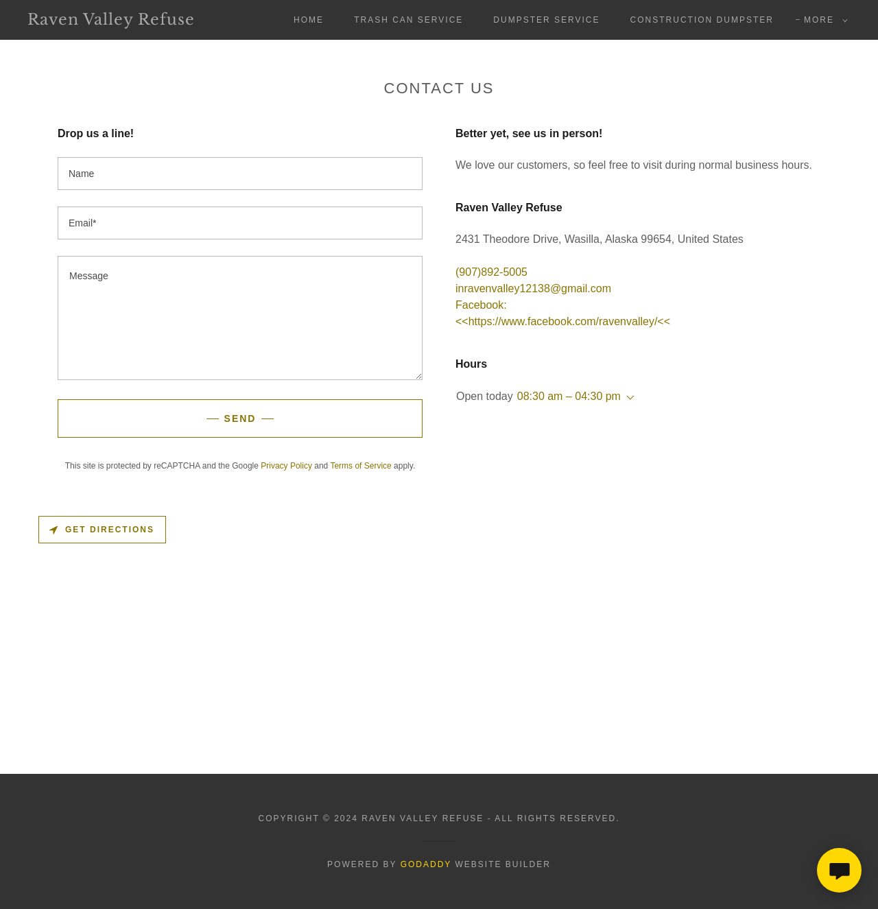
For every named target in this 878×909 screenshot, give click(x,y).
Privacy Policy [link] (286, 466)
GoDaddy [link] (426, 864)
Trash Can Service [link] (408, 20)
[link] (139, 21)
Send (240, 418)
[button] (823, 20)
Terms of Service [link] (360, 466)
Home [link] (309, 20)
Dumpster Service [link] (546, 20)
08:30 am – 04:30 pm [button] (569, 396)
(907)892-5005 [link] (491, 272)
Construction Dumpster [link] (702, 20)
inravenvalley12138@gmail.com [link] (533, 288)
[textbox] (240, 173)
